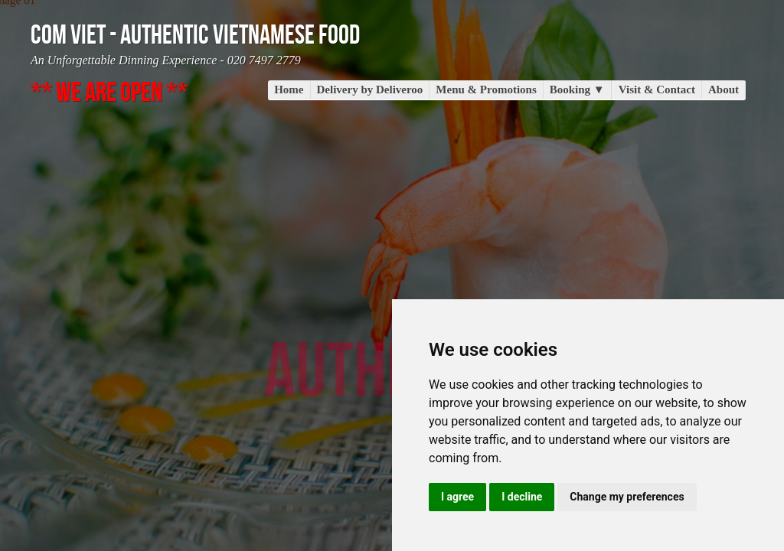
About (723, 89)
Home (288, 89)
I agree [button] (457, 497)
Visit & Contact (657, 89)
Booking (577, 89)
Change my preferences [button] (627, 497)
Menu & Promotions (486, 89)
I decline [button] (521, 497)
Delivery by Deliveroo (370, 89)
